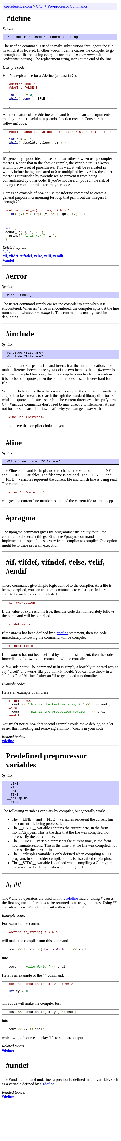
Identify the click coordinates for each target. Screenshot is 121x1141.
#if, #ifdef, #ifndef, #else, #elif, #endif (33, 273)
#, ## (6, 268)
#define (62, 655)
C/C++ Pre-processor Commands (62, 6)
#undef (8, 277)
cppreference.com (18, 6)
